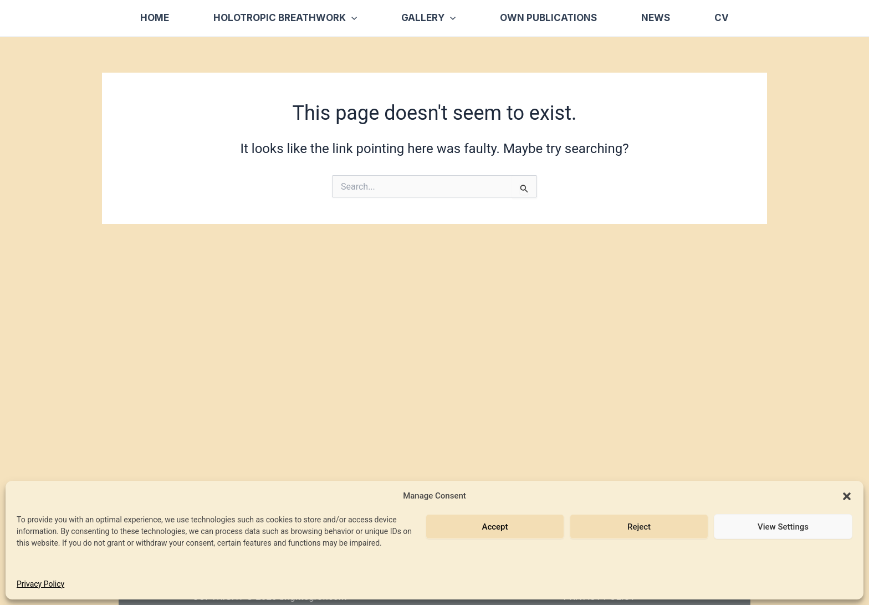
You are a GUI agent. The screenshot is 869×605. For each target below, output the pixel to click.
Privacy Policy (40, 583)
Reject (639, 527)
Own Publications (548, 17)
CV (721, 17)
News (655, 17)
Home (154, 17)
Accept (495, 527)
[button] (846, 496)
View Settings (783, 527)
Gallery (428, 18)
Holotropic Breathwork (285, 18)
